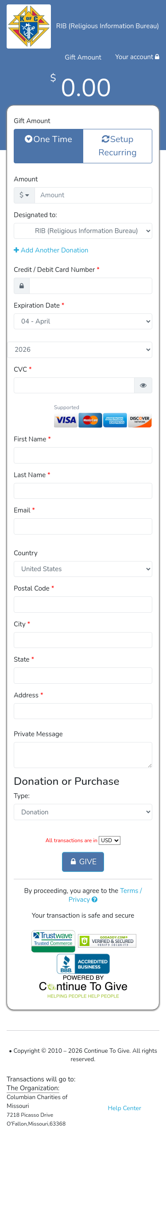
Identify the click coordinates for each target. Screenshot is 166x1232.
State (24, 659)
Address (28, 695)
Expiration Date (39, 305)
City (22, 624)
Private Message (38, 734)
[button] (143, 385)
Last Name (32, 475)
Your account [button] (137, 57)
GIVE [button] (83, 861)
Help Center (124, 1108)
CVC (23, 369)
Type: (22, 795)
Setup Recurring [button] (117, 145)
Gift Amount (32, 121)
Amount (26, 179)
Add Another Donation (51, 250)
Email (24, 510)
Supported (66, 407)
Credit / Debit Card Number (57, 269)
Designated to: (35, 215)
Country (26, 553)
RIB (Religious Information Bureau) (107, 26)
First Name (32, 439)
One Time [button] (48, 139)
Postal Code (34, 588)
